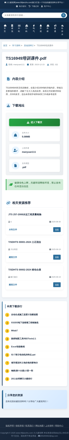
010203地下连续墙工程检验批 (24, 323)
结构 (26, 28)
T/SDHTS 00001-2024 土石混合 (24, 242)
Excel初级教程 (18, 347)
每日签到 (21, 6)
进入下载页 (34, 122)
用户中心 (46, 6)
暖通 (55, 28)
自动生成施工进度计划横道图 (24, 314)
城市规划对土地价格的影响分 (24, 363)
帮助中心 (59, 426)
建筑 (12, 28)
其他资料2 (28, 45)
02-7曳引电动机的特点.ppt (23, 355)
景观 (41, 28)
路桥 (48, 28)
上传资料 (49, 426)
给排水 (62, 29)
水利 (19, 28)
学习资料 (16, 45)
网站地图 (39, 426)
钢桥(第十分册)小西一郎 (22, 371)
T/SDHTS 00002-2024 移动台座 (24, 269)
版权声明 (10, 426)
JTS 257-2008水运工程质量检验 (24, 214)
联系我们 (29, 426)
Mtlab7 (14, 331)
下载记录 (34, 6)
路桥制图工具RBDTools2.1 (23, 339)
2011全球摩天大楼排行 (21, 379)
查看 (57, 230)
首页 (5, 28)
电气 (34, 28)
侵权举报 (20, 426)
